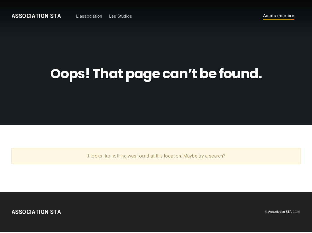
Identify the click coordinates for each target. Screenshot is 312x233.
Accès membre (278, 16)
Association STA (39, 16)
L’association (95, 16)
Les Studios (127, 16)
